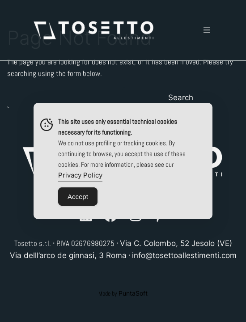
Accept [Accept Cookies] (78, 196)
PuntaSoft (133, 293)
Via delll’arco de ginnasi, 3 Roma (68, 255)
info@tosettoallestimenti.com (184, 255)
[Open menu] (206, 30)
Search (180, 97)
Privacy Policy (80, 175)
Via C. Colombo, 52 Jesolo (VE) (176, 243)
